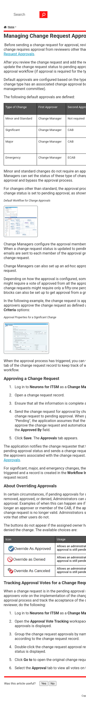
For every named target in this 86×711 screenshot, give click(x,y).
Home (11, 27)
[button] (43, 14)
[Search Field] (29, 14)
